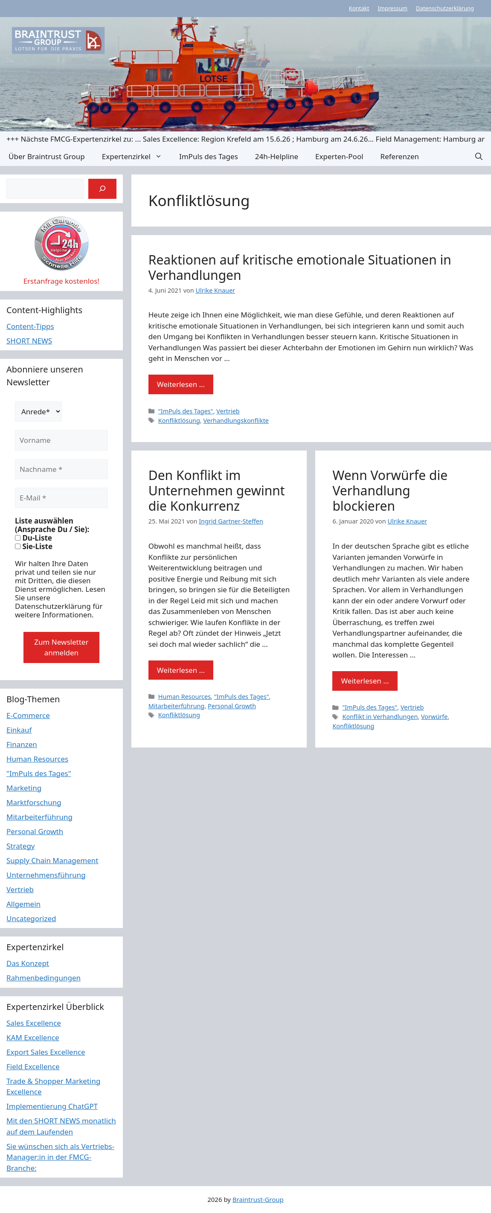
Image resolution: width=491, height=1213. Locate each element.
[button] (479, 156)
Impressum (392, 8)
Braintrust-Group (258, 1199)
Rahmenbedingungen (43, 978)
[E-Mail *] (61, 498)
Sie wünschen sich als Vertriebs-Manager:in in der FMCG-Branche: (60, 1157)
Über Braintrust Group (47, 156)
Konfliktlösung (179, 420)
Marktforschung (33, 802)
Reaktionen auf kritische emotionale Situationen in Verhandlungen (299, 267)
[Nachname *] (61, 469)
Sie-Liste (33, 546)
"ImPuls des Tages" (185, 411)
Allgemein (23, 904)
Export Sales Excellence (45, 1052)
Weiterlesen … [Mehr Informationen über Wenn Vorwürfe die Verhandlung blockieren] (365, 681)
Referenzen (400, 156)
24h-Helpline (276, 156)
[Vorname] (61, 440)
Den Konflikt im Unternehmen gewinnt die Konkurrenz (216, 490)
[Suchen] (102, 189)
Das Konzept (27, 963)
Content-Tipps (30, 326)
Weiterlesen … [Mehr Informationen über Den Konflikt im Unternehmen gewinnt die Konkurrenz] (181, 670)
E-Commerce (28, 715)
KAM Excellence (32, 1037)
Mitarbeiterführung (176, 706)
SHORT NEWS (29, 341)
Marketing (23, 788)
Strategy (20, 846)
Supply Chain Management (52, 860)
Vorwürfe (434, 717)
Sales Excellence (33, 1023)
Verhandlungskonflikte (236, 420)
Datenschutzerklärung (445, 8)
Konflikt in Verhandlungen (380, 717)
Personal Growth (232, 706)
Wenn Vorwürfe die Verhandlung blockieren (389, 490)
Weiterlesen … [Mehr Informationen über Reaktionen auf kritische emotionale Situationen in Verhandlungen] (181, 384)
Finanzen (21, 744)
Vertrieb (227, 411)
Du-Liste (33, 538)
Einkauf (19, 730)
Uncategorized (31, 918)
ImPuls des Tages (208, 156)
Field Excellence (33, 1066)
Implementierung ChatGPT (52, 1106)
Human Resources (184, 696)
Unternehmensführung (46, 875)
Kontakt (359, 8)
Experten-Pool (339, 156)
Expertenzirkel (136, 156)
